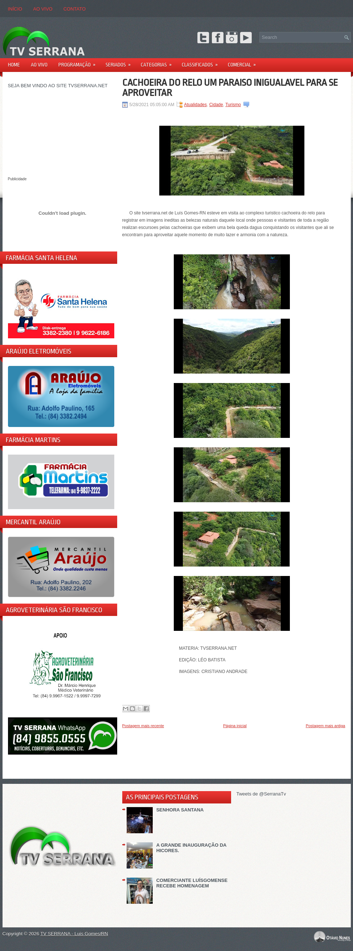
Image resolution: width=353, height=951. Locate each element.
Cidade (216, 104)
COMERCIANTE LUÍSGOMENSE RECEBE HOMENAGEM (191, 883)
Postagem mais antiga (325, 726)
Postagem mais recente (143, 726)
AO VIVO (42, 9)
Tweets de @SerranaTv (261, 794)
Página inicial (235, 726)
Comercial (244, 62)
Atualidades (195, 104)
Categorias (158, 62)
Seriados (120, 62)
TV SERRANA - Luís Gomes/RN (74, 933)
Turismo (233, 104)
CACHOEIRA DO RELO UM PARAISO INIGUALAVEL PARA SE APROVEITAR (230, 87)
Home (14, 65)
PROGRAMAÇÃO (79, 62)
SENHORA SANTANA (180, 810)
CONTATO (74, 9)
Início (15, 9)
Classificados (202, 62)
